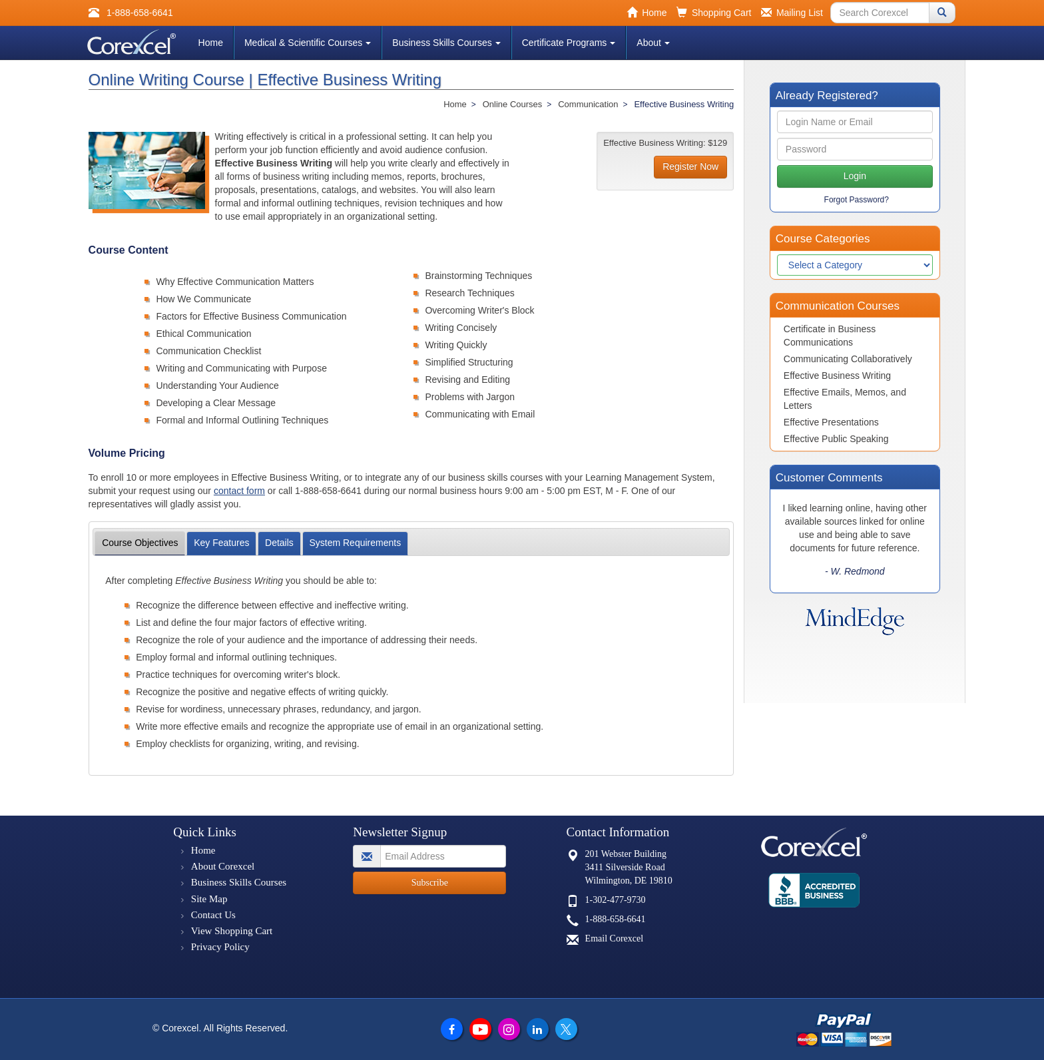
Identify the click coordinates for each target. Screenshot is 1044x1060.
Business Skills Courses (446, 42)
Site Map (209, 899)
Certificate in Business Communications (830, 336)
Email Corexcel (614, 938)
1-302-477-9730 (615, 900)
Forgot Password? (856, 199)
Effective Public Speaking (836, 438)
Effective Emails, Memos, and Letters (845, 399)
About (653, 42)
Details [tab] (279, 542)
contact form (239, 490)
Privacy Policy (220, 946)
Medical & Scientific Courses (307, 42)
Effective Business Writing (837, 375)
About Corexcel (222, 866)
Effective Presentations (831, 422)
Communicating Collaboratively (848, 359)
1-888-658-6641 (615, 919)
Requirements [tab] (355, 542)
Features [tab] (221, 542)
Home (210, 42)
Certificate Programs (569, 42)
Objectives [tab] (140, 542)
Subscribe (429, 883)
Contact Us (213, 915)
